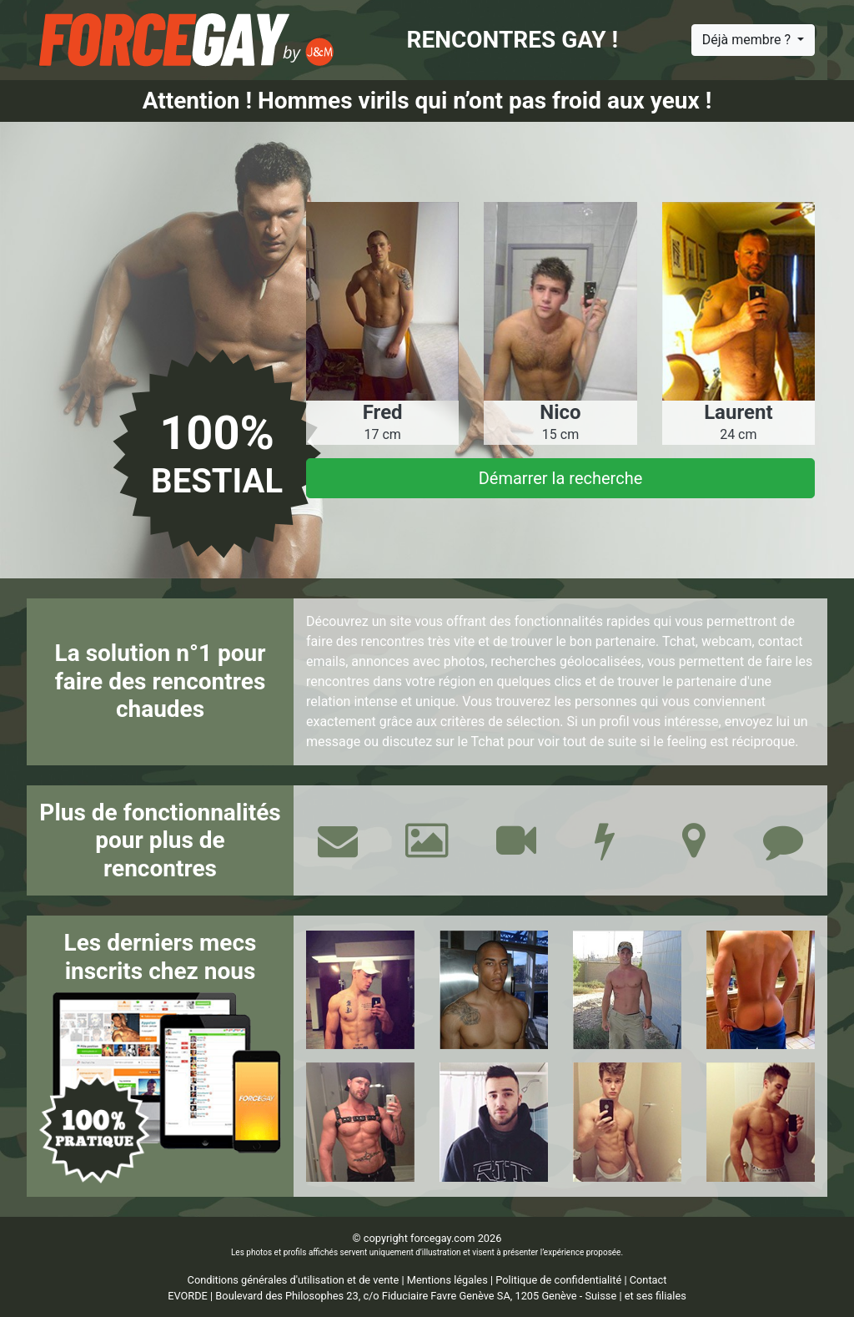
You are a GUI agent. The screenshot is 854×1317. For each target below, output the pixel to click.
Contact (648, 1280)
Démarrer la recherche (561, 478)
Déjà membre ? (748, 40)
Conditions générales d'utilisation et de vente (293, 1280)
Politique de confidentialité (558, 1280)
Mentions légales (447, 1280)
